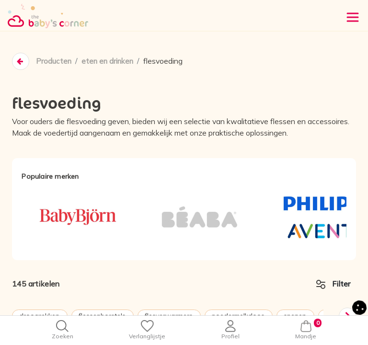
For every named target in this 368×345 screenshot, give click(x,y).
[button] (359, 306)
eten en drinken (110, 61)
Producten (54, 61)
